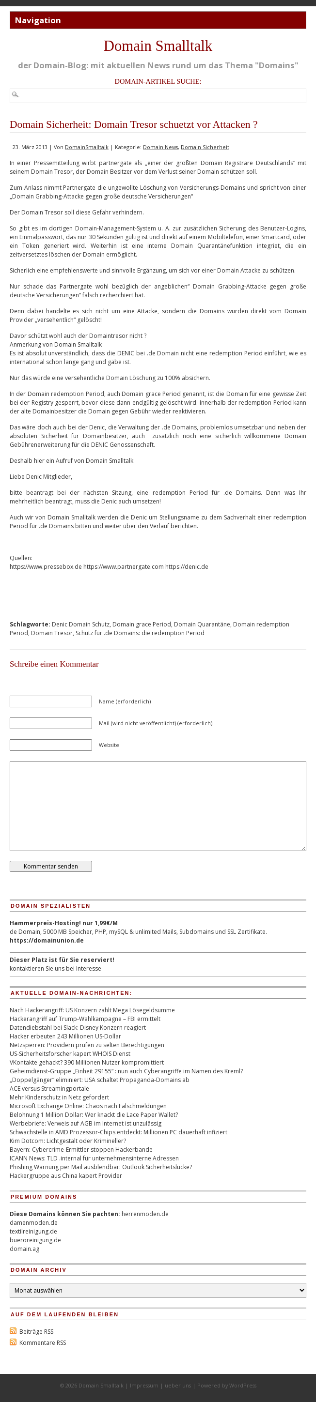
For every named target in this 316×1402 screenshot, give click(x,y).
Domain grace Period (141, 624)
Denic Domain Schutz (81, 624)
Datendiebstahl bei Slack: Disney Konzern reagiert (78, 1027)
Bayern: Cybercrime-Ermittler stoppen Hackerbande (81, 1149)
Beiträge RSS (36, 1331)
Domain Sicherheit (205, 147)
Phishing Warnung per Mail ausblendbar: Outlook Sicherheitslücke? (101, 1167)
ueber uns (178, 1385)
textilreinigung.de (33, 1231)
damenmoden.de (34, 1223)
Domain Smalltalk (158, 46)
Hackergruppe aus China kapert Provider (66, 1176)
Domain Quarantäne (202, 624)
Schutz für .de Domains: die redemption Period (140, 633)
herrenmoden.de (145, 1214)
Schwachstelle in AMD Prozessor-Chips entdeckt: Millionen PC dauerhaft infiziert (118, 1132)
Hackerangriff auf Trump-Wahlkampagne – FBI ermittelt (85, 1019)
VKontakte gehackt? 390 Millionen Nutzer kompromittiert (87, 1062)
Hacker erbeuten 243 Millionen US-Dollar (65, 1036)
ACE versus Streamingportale (49, 1088)
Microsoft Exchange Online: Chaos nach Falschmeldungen (88, 1106)
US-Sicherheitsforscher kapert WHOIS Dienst (70, 1054)
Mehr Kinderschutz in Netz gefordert (59, 1097)
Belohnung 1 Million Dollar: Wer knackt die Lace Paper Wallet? (94, 1115)
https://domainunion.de (47, 940)
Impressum (144, 1385)
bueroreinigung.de (35, 1240)
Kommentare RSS (42, 1343)
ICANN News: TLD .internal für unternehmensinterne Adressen (94, 1158)
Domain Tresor (52, 633)
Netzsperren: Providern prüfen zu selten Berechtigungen (87, 1045)
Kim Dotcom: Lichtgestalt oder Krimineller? (68, 1141)
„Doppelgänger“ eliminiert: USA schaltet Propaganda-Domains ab (100, 1080)
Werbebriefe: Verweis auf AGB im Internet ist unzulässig (85, 1123)
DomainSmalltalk (87, 147)
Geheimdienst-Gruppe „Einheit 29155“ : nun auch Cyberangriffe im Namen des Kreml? (126, 1071)
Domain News (160, 147)
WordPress (242, 1385)
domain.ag (24, 1249)
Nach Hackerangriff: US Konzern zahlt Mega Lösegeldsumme (92, 1010)
